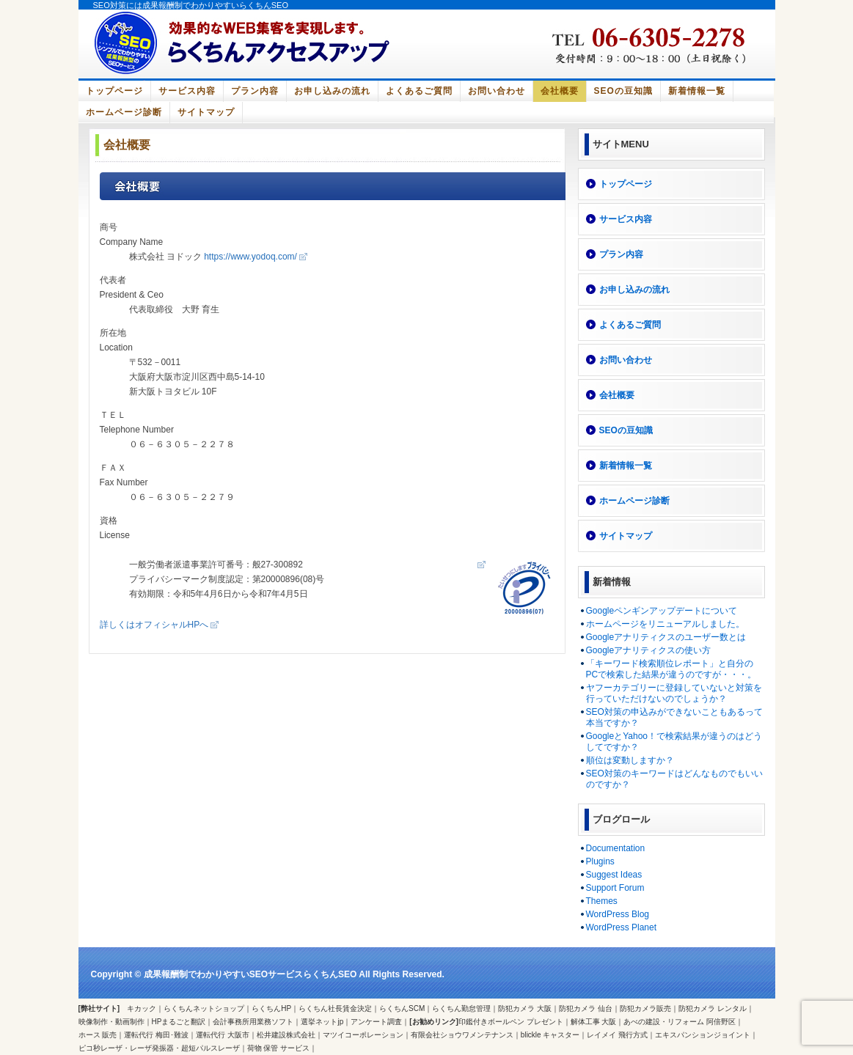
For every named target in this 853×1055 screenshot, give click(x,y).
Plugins (600, 861)
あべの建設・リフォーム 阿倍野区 (679, 1022)
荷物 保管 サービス (278, 1048)
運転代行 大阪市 (222, 1035)
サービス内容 (187, 91)
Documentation (615, 848)
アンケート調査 (376, 1022)
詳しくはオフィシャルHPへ (154, 625)
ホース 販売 (97, 1035)
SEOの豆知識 (623, 91)
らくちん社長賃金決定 (335, 1008)
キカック (141, 1008)
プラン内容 (255, 91)
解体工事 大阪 (594, 1022)
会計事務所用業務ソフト (253, 1022)
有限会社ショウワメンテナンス (462, 1035)
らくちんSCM (402, 1008)
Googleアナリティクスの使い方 (648, 650)
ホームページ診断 (124, 112)
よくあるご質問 (419, 91)
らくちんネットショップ (204, 1008)
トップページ (114, 91)
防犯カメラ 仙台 (585, 1008)
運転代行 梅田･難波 (156, 1035)
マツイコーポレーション (363, 1035)
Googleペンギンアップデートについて (662, 611)
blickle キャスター (550, 1035)
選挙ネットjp (322, 1022)
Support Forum (615, 888)
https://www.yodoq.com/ (250, 256)
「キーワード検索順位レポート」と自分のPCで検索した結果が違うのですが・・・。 (671, 669)
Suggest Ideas (614, 875)
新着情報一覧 (696, 91)
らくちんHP (271, 1008)
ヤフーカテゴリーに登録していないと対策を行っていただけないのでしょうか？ (674, 693)
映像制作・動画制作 (111, 1022)
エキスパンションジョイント (702, 1035)
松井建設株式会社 (286, 1035)
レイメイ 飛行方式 (617, 1035)
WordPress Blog (617, 914)
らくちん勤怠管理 (461, 1008)
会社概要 (560, 91)
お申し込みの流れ (332, 91)
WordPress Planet (621, 927)
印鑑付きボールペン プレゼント (510, 1022)
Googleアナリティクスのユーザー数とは (666, 637)
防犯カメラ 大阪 (525, 1008)
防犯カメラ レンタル (712, 1008)
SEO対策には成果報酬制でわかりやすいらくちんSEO (190, 5)
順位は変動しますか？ (630, 760)
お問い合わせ (496, 91)
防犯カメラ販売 (645, 1008)
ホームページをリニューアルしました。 (665, 624)
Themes (602, 901)
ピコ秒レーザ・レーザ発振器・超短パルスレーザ (159, 1048)
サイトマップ (206, 112)
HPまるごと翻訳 (179, 1022)
